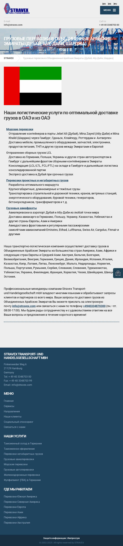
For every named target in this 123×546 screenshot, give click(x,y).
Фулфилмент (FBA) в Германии (22, 480)
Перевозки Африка (15, 517)
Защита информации (54, 538)
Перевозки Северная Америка (22, 501)
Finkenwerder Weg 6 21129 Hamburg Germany (15, 368)
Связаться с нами (14, 427)
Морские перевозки (16, 464)
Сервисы (9, 406)
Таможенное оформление (19, 448)
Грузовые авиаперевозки (19, 459)
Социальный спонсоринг (18, 421)
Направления (12, 411)
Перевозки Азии (13, 512)
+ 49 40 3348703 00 (19, 376)
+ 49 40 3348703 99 (20, 380)
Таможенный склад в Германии (23, 443)
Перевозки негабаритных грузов (23, 453)
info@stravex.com (24, 306)
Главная (9, 400)
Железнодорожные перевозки (22, 474)
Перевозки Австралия (17, 522)
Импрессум (73, 538)
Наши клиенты (12, 416)
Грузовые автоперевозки (19, 469)
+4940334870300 (94, 306)
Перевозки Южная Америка (20, 496)
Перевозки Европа (15, 506)
